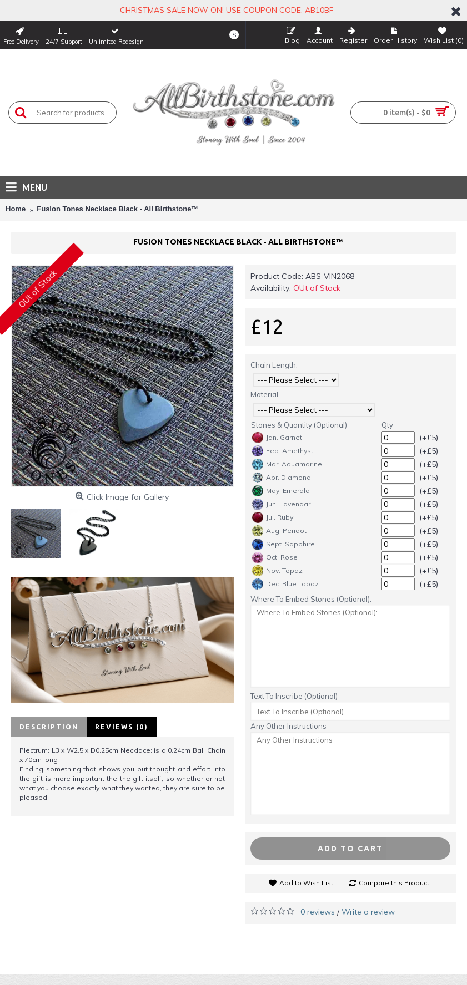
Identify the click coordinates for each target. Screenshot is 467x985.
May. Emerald (281, 490)
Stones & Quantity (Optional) (299, 424)
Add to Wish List (306, 883)
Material (264, 394)
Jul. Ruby (272, 517)
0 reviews (317, 912)
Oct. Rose (275, 557)
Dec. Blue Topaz (285, 584)
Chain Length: (274, 365)
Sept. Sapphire (283, 544)
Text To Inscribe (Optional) (294, 696)
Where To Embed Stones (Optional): (310, 599)
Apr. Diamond (281, 477)
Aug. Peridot (279, 530)
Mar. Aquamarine (287, 464)
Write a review (368, 912)
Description (48, 726)
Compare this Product (394, 883)
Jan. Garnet (277, 437)
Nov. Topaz (277, 570)
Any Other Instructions (288, 726)
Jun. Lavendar (281, 504)
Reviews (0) (121, 726)
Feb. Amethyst (282, 450)
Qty (387, 424)
